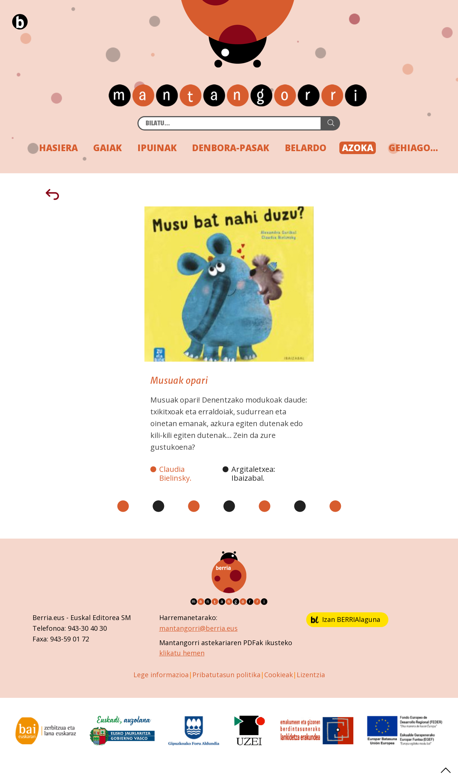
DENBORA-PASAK (230, 148)
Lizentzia (311, 674)
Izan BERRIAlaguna (345, 619)
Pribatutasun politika (226, 674)
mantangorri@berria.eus (198, 628)
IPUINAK (157, 148)
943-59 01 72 (69, 638)
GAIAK (107, 148)
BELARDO (305, 148)
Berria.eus (48, 617)
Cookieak (278, 674)
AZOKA (357, 148)
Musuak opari (179, 380)
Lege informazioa (161, 674)
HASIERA (58, 148)
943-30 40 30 (87, 628)
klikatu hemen (181, 652)
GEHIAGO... (413, 148)
